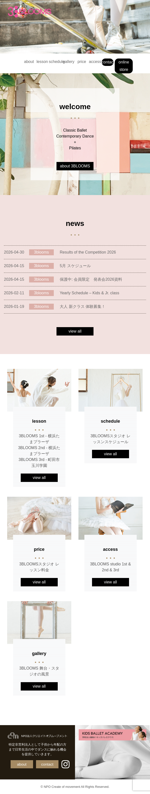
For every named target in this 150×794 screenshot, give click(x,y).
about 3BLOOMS (75, 166)
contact (108, 62)
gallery (68, 62)
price (81, 62)
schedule (55, 62)
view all (75, 331)
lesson (42, 62)
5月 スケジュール (75, 266)
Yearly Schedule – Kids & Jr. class (89, 293)
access (95, 62)
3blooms (41, 252)
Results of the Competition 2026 (88, 252)
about (29, 62)
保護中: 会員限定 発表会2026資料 (91, 279)
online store (123, 66)
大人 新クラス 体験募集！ (82, 306)
